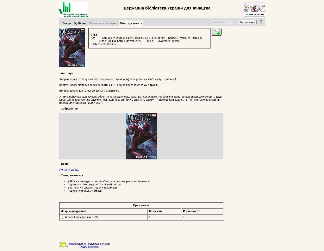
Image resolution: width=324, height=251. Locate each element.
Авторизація (247, 22)
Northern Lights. (69, 169)
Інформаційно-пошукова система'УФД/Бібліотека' (89, 245)
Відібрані (80, 23)
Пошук (66, 23)
